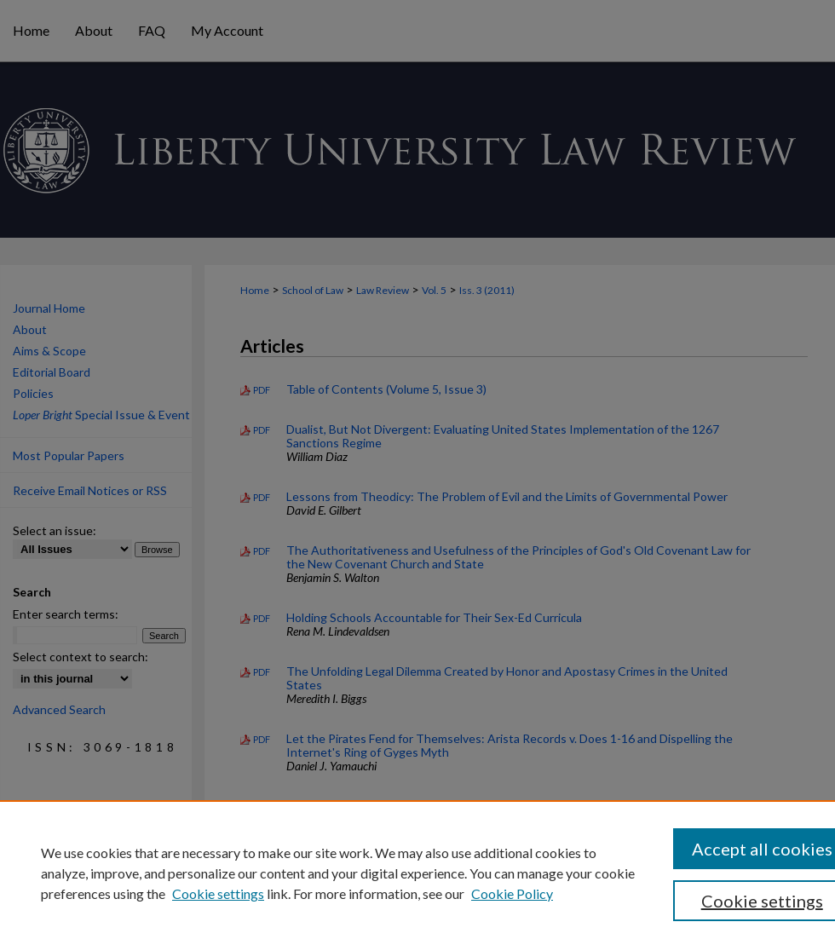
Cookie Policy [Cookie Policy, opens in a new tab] (512, 893)
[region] (417, 872)
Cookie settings (218, 893)
